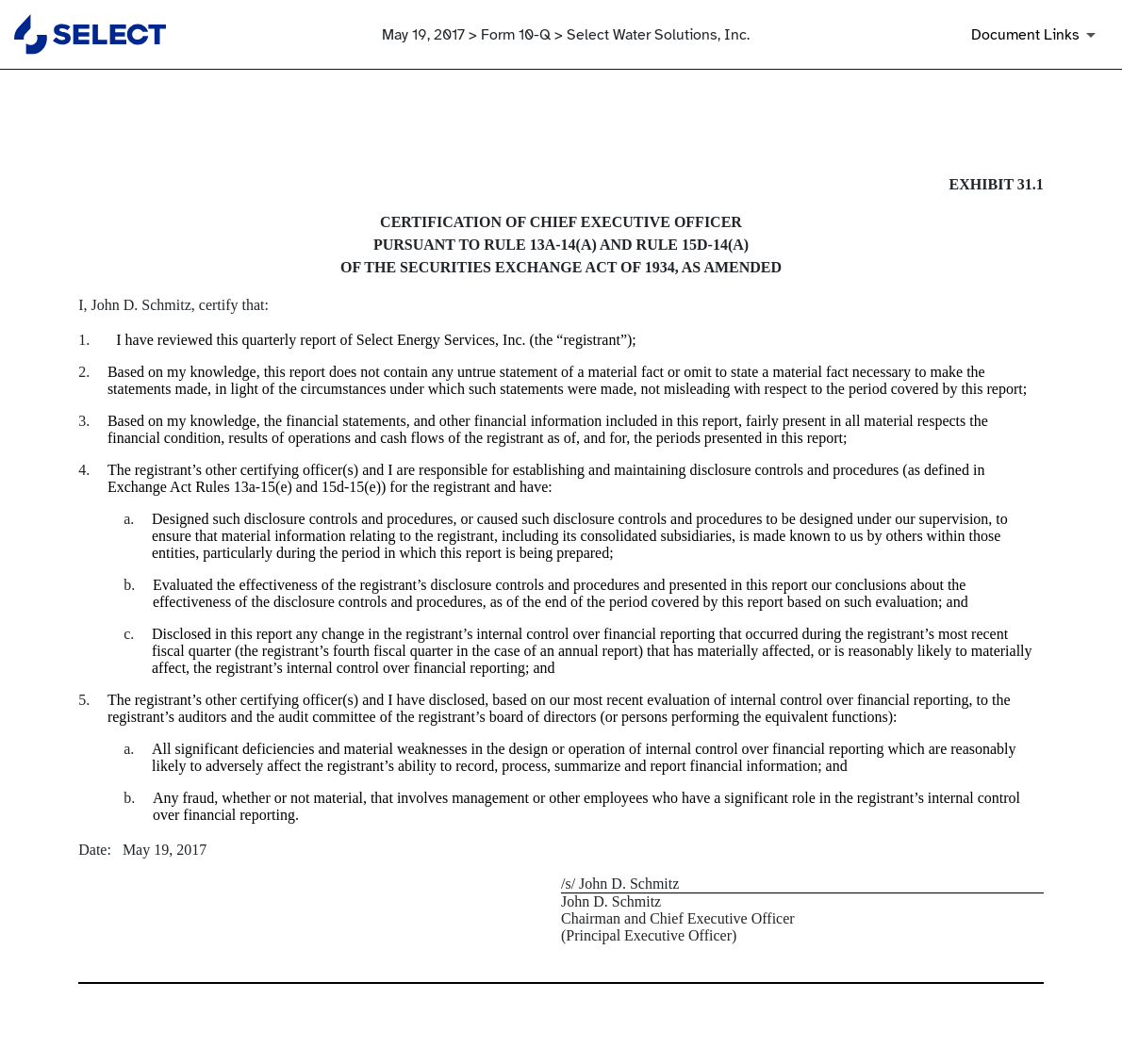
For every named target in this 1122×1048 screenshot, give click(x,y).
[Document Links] (1036, 35)
